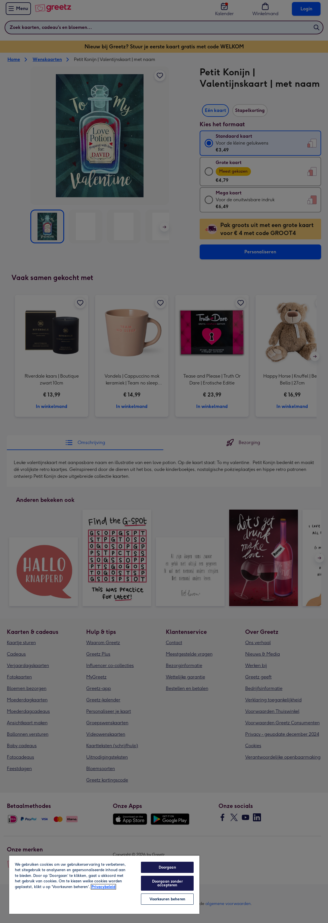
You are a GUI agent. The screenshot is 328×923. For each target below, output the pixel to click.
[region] (104, 884)
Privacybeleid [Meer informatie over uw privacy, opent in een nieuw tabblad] (103, 887)
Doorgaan (167, 867)
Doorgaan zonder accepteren (167, 883)
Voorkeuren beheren (167, 899)
